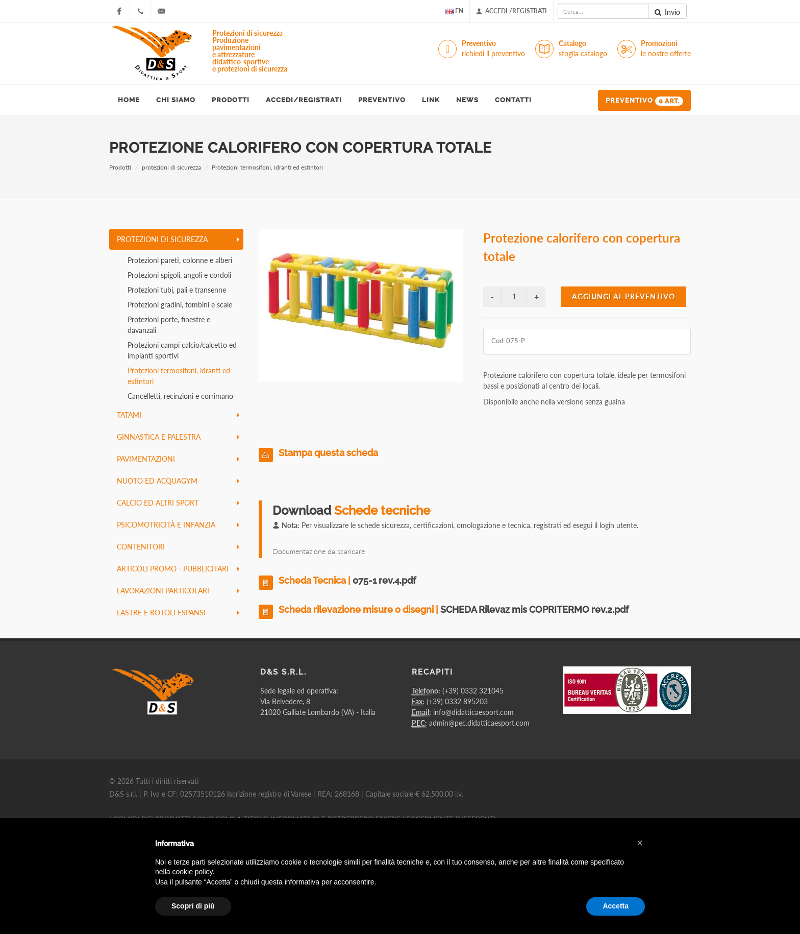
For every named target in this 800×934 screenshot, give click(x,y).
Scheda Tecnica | (347, 580)
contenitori (178, 546)
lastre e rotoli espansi (178, 612)
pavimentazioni (178, 458)
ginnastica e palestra (178, 437)
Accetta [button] (616, 906)
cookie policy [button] (192, 872)
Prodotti (120, 167)
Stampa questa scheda (328, 452)
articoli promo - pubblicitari (178, 568)
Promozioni (666, 49)
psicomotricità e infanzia (178, 524)
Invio (667, 12)
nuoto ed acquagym (178, 480)
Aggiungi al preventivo (623, 296)
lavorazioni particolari (178, 590)
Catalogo (583, 49)
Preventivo (493, 49)
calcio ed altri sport (178, 502)
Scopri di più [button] (193, 906)
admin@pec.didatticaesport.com (479, 723)
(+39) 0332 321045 (473, 690)
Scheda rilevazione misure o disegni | (454, 609)
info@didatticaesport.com (473, 712)
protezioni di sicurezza (171, 167)
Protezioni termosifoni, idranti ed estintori (267, 167)
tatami (178, 415)
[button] (640, 842)
